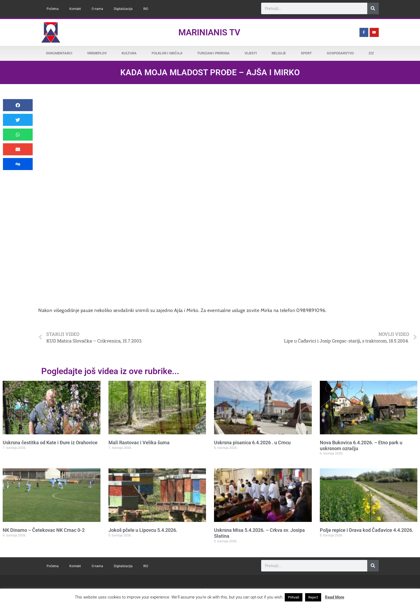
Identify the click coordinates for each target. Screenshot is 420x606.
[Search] (373, 8)
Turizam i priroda (213, 53)
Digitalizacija (123, 9)
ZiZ (371, 53)
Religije (279, 53)
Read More (334, 597)
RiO (145, 9)
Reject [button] (313, 597)
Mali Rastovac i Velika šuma (139, 442)
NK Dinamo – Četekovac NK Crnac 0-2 (44, 530)
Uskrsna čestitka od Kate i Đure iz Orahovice (50, 442)
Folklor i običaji (167, 53)
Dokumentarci (59, 53)
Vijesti (251, 53)
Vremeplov (97, 53)
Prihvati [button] (293, 597)
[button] (18, 105)
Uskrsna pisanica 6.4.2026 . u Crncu (252, 442)
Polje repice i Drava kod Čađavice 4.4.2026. (366, 530)
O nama (97, 9)
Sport (306, 53)
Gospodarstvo (340, 53)
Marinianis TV (209, 32)
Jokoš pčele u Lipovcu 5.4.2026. (142, 530)
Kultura (129, 53)
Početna (53, 9)
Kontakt (75, 9)
